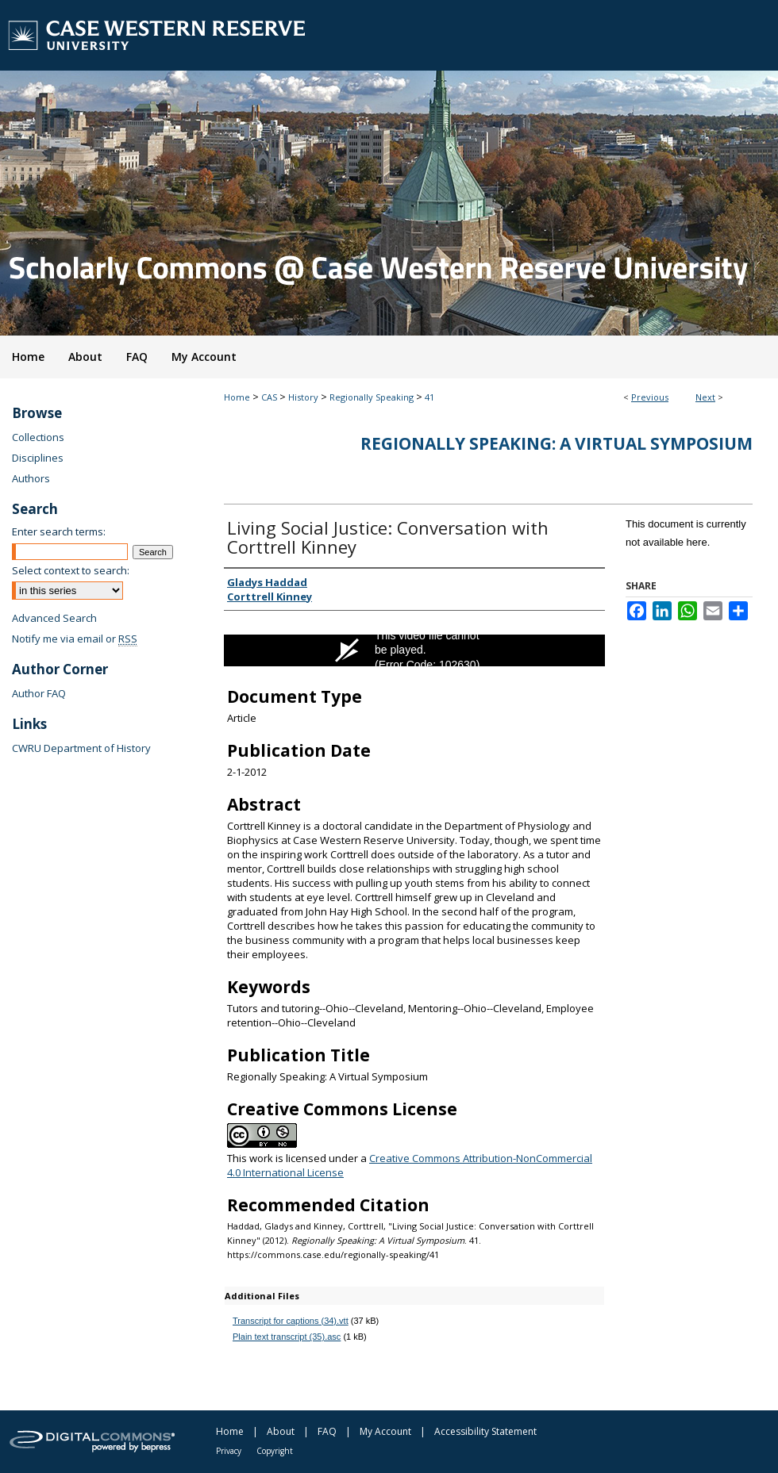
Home (237, 397)
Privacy (228, 1450)
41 (429, 397)
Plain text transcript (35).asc (287, 1336)
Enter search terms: (59, 531)
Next (705, 397)
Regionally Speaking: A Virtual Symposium (556, 443)
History (303, 397)
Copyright (274, 1450)
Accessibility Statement (485, 1431)
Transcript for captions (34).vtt (291, 1320)
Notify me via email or (74, 638)
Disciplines (38, 458)
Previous (649, 397)
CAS (269, 397)
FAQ (327, 1431)
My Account (385, 1431)
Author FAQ (39, 693)
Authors (31, 478)
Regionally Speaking (371, 397)
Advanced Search (54, 618)
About (281, 1431)
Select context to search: (70, 570)
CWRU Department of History (81, 748)
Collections (38, 437)
